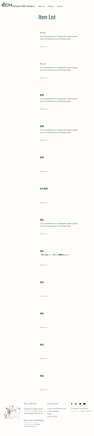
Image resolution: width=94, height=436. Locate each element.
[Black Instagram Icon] (76, 404)
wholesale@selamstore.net (33, 413)
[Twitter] (80, 404)
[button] (45, 46)
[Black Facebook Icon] (71, 404)
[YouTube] (84, 404)
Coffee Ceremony (53, 411)
